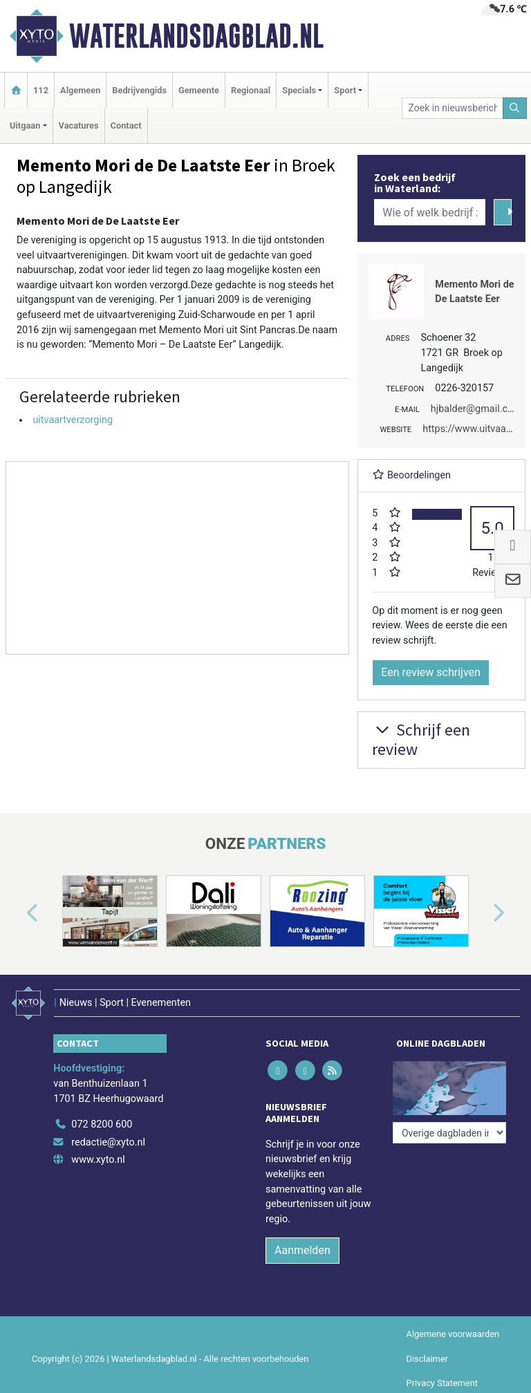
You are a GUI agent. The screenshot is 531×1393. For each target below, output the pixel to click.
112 (40, 90)
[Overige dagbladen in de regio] (449, 1132)
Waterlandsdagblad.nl (196, 36)
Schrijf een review (421, 739)
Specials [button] (299, 90)
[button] (16, 913)
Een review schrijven (431, 672)
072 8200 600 (101, 1124)
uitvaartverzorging (72, 420)
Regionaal (250, 90)
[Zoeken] (515, 108)
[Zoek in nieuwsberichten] (452, 108)
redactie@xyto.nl (108, 1142)
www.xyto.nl (97, 1160)
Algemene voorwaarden (453, 1334)
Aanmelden (302, 1250)
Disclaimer (427, 1359)
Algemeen (80, 90)
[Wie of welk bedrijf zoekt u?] (429, 212)
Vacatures (79, 125)
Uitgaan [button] (25, 125)
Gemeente (198, 90)
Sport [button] (345, 90)
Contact (126, 125)
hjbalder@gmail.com (476, 409)
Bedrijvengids (139, 90)
